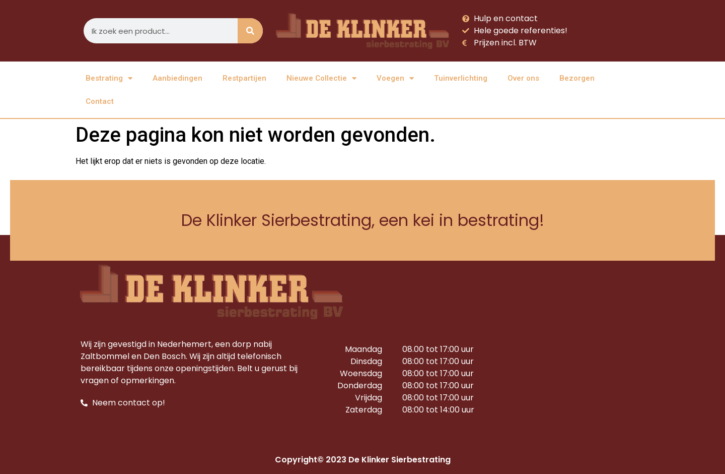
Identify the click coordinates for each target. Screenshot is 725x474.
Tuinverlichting (460, 78)
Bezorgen (577, 78)
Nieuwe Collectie (321, 78)
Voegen (395, 78)
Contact (100, 101)
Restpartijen (244, 78)
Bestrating (109, 78)
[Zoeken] (250, 30)
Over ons (523, 78)
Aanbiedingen (177, 78)
